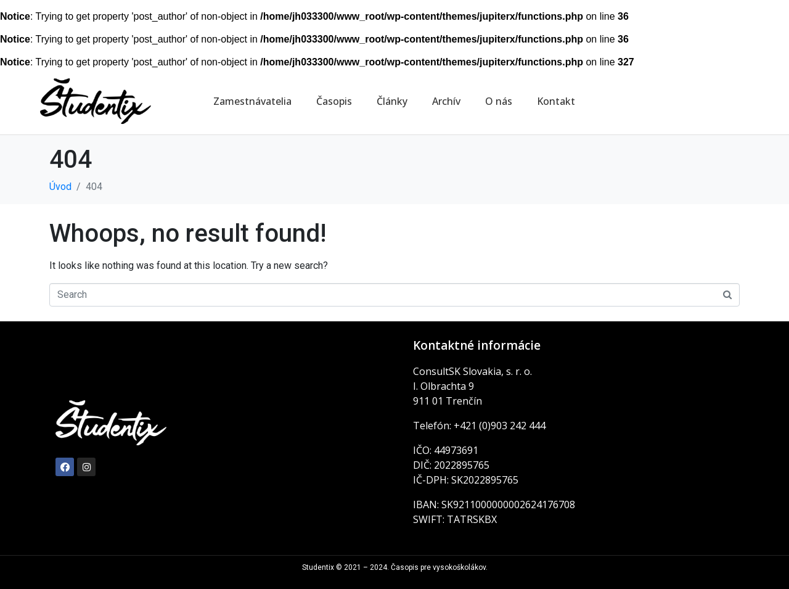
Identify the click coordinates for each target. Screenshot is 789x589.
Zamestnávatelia (252, 101)
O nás (498, 101)
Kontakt (556, 101)
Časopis (334, 101)
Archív (446, 101)
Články (392, 101)
